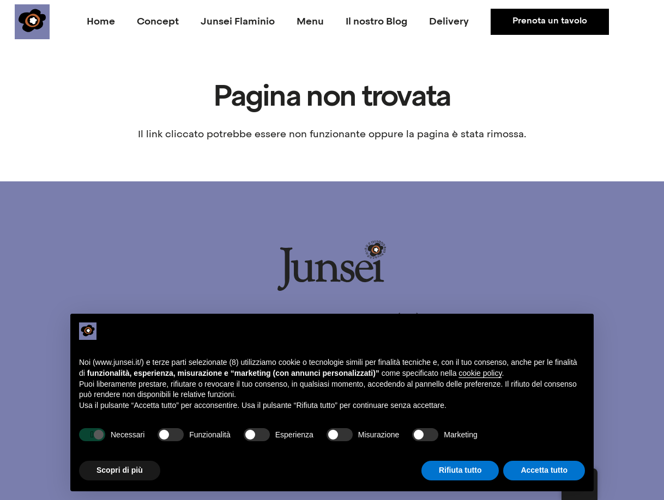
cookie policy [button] (480, 373)
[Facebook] (616, 22)
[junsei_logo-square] (32, 21)
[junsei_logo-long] (332, 265)
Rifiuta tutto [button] (460, 470)
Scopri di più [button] (119, 470)
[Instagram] (638, 22)
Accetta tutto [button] (544, 470)
